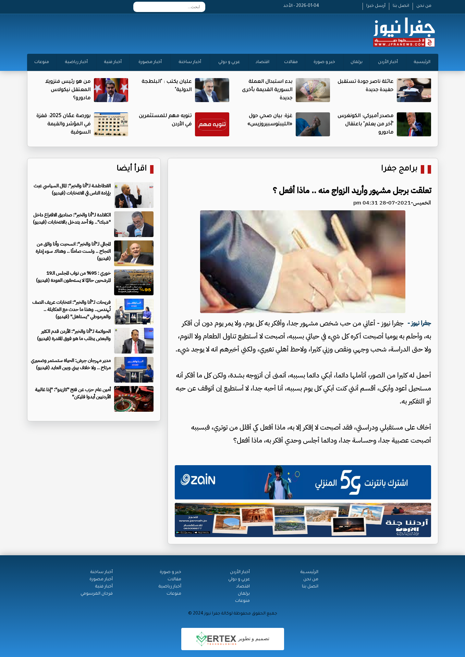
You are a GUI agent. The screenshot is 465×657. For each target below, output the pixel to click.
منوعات (41, 62)
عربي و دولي (229, 62)
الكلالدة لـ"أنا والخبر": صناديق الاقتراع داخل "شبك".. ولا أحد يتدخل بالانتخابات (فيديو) (72, 218)
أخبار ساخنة (190, 62)
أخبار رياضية (76, 62)
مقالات (291, 62)
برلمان (357, 62)
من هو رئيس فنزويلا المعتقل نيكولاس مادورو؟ (67, 90)
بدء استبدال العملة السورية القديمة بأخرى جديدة (267, 90)
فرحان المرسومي (97, 594)
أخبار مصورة (150, 62)
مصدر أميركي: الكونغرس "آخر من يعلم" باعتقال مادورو (365, 125)
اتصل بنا (401, 6)
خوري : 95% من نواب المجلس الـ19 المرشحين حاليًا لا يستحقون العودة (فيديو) (73, 277)
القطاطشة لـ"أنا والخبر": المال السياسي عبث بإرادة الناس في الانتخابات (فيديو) (72, 189)
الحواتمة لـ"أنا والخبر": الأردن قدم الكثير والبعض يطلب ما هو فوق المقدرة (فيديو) (74, 335)
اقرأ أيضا (132, 169)
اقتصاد (262, 62)
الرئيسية (422, 62)
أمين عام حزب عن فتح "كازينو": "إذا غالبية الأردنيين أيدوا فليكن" (73, 393)
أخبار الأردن (388, 62)
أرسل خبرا (376, 6)
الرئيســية (309, 572)
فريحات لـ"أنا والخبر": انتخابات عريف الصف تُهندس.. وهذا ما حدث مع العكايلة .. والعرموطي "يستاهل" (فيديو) (71, 309)
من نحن (423, 6)
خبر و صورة (324, 62)
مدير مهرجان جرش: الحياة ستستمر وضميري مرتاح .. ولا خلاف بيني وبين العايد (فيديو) (71, 364)
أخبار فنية (113, 62)
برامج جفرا (399, 169)
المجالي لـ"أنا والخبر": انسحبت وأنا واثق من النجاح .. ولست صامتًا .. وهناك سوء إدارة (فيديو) (73, 251)
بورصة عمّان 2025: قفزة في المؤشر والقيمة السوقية (63, 125)
